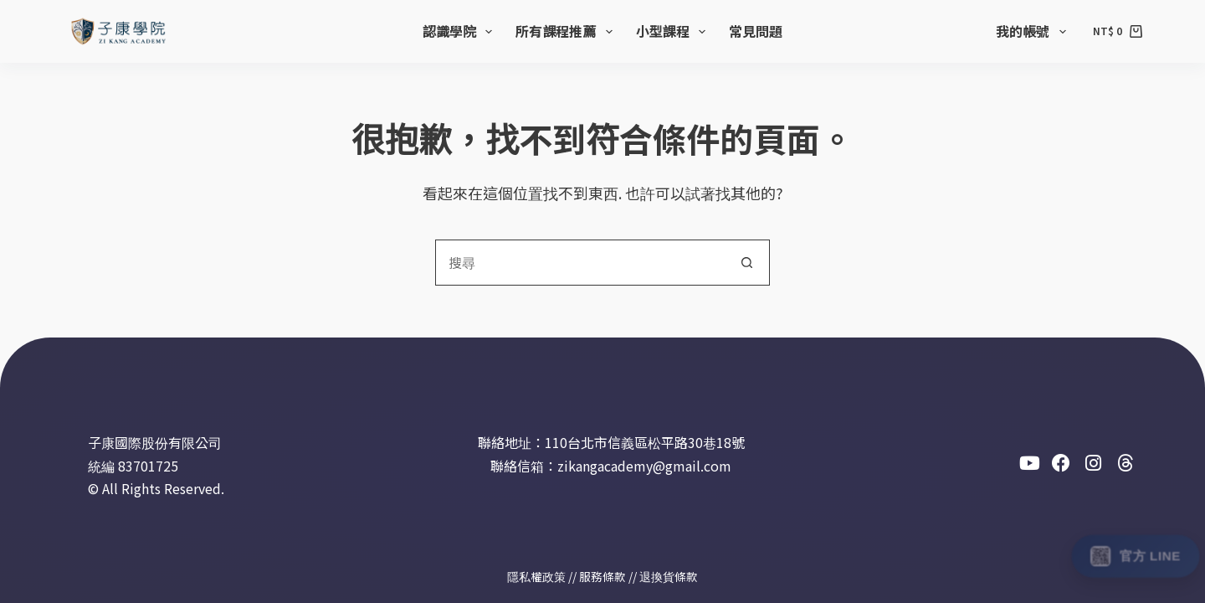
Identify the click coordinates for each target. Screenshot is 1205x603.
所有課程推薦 (566, 31)
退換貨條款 (668, 576)
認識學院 (461, 31)
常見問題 (755, 31)
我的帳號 (1034, 31)
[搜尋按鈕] (747, 262)
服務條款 (602, 576)
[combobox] (580, 263)
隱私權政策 (536, 576)
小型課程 (674, 31)
